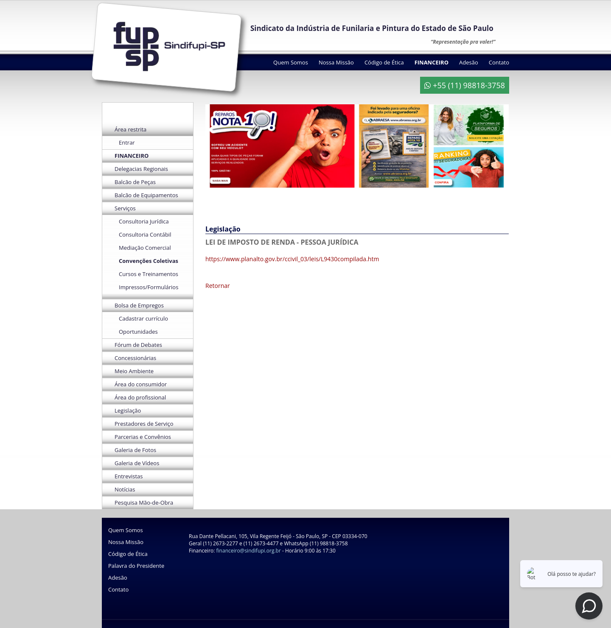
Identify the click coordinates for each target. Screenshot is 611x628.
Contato (499, 62)
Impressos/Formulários (148, 287)
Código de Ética (384, 62)
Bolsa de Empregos (139, 305)
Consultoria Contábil (145, 234)
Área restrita (130, 129)
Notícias (125, 489)
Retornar (217, 286)
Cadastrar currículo (143, 318)
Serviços (125, 208)
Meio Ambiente (134, 371)
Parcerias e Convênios (143, 437)
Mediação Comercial (145, 247)
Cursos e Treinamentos (148, 274)
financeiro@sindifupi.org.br (248, 550)
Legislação (128, 410)
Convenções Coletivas (148, 261)
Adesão (468, 62)
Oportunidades (138, 331)
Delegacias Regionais (141, 169)
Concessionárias (135, 358)
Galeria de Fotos (135, 450)
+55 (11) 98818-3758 (464, 85)
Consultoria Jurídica (144, 221)
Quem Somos (290, 62)
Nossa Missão (336, 62)
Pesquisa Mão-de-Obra (144, 502)
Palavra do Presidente (136, 565)
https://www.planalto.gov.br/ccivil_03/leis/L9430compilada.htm (292, 259)
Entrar (127, 142)
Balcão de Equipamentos (146, 195)
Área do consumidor (141, 384)
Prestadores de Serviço (144, 423)
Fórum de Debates (138, 345)
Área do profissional (140, 397)
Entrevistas (129, 476)
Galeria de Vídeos (137, 463)
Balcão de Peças (135, 182)
